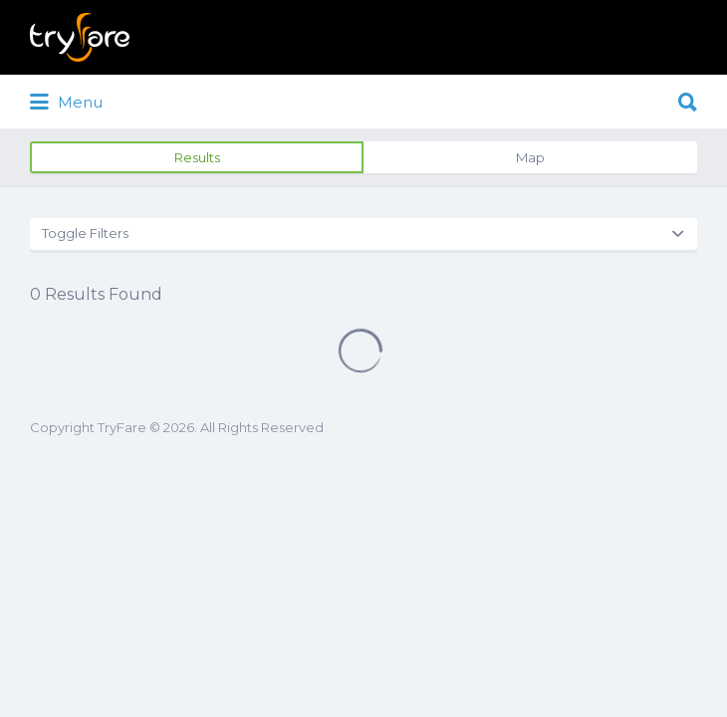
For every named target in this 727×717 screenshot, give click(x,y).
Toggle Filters (85, 233)
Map (530, 157)
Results (197, 157)
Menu (66, 103)
